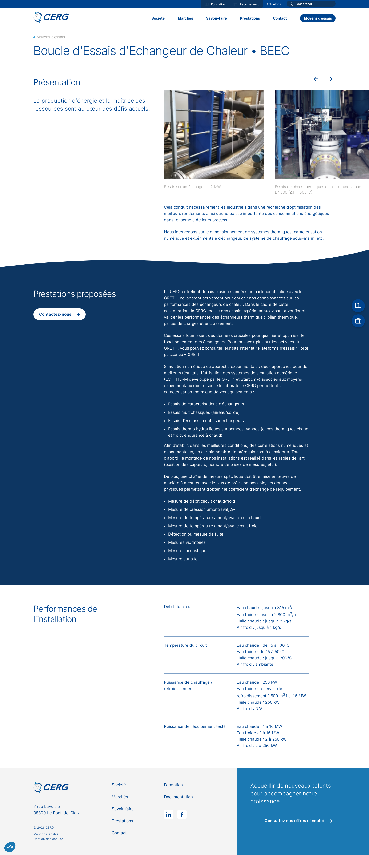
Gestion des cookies (48, 839)
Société (158, 18)
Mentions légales (45, 834)
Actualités (273, 4)
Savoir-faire (216, 18)
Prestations (250, 18)
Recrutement (246, 4)
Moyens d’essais (318, 18)
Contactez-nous (59, 314)
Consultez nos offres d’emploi (298, 820)
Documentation (178, 797)
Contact (280, 18)
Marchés (185, 18)
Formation (215, 4)
